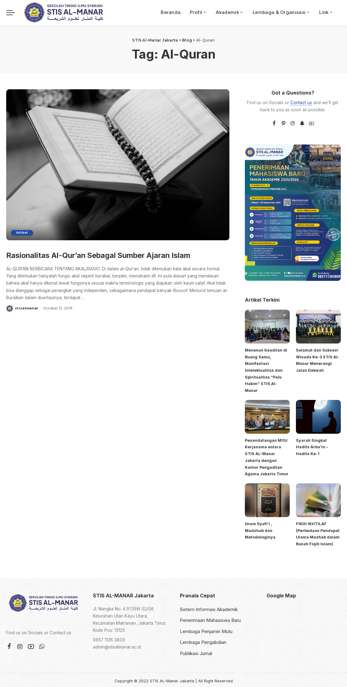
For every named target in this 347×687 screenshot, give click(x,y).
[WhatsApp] (42, 644)
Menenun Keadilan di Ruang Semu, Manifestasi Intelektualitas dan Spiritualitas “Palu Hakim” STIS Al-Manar (266, 370)
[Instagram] (292, 123)
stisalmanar (26, 322)
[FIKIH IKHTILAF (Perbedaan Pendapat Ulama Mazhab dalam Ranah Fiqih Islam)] (318, 499)
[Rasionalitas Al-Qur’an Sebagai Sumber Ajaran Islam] (117, 164)
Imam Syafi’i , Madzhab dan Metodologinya (260, 529)
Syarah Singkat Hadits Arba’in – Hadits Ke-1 (312, 446)
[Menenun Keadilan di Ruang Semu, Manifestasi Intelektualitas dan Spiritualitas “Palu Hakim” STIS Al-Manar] (267, 327)
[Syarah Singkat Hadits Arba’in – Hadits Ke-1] (318, 416)
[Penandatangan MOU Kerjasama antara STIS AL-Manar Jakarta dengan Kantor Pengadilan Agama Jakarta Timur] (267, 416)
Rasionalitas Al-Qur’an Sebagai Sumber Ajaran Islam (98, 260)
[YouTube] (311, 123)
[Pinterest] (283, 123)
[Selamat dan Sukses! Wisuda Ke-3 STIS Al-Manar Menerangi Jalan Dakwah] (318, 327)
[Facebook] (274, 123)
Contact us (301, 102)
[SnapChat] (302, 123)
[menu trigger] (13, 12)
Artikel (23, 232)
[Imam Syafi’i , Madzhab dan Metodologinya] (267, 499)
